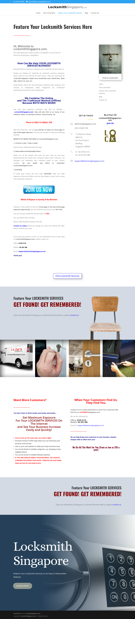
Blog (86, 13)
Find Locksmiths (49, 13)
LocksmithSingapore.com (23, 112)
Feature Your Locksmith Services (70, 13)
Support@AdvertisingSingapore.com (32, 251)
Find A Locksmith (110, 78)
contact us (74, 315)
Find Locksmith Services (67, 275)
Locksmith (17, 613)
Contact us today (20, 226)
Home (38, 13)
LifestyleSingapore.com (33, 613)
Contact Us (95, 13)
